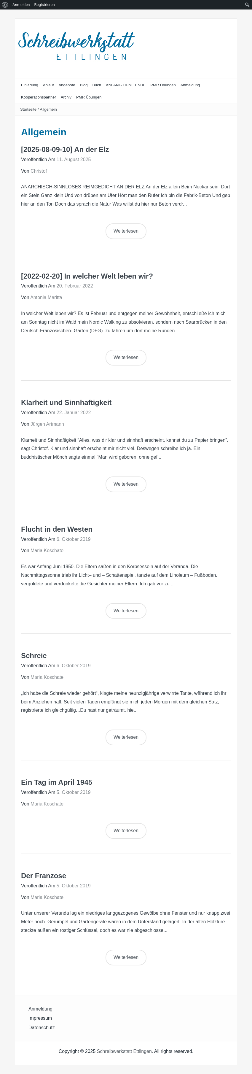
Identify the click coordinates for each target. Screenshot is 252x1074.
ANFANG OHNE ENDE (126, 85)
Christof (39, 171)
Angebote (67, 85)
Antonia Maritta (46, 297)
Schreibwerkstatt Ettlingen (124, 1051)
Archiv (66, 97)
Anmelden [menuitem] (21, 4)
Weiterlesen (126, 230)
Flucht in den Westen (56, 529)
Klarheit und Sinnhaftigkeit (66, 402)
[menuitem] (5, 4)
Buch (96, 85)
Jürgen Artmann (47, 424)
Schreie (34, 656)
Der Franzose (43, 876)
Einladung (29, 85)
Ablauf (48, 85)
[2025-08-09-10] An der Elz (65, 149)
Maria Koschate (47, 550)
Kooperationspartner (38, 97)
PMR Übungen (163, 85)
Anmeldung (190, 85)
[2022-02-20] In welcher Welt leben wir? (87, 276)
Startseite (28, 109)
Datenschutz (41, 1027)
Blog (83, 85)
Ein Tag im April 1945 (56, 782)
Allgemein (48, 109)
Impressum (40, 1018)
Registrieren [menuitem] (44, 4)
